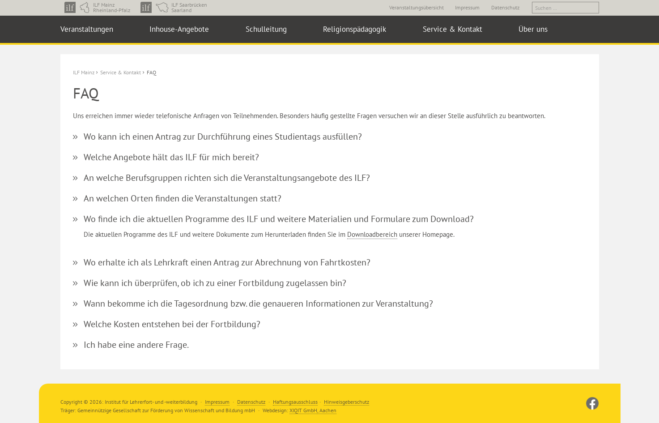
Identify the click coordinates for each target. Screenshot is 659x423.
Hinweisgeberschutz (346, 401)
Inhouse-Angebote (179, 29)
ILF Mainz (83, 72)
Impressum (467, 7)
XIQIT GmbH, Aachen (312, 410)
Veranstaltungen (86, 29)
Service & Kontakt (452, 29)
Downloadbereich (372, 234)
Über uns (533, 29)
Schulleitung (266, 29)
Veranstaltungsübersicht (416, 7)
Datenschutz (505, 7)
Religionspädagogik (354, 29)
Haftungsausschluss (295, 401)
